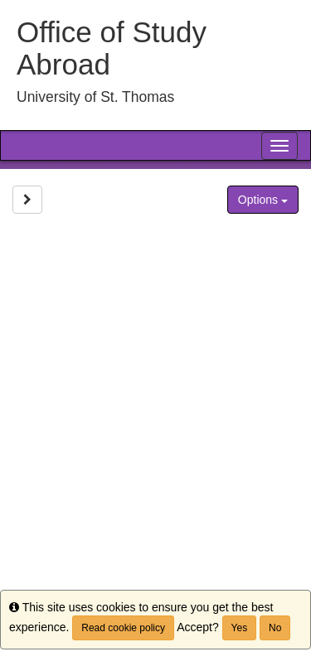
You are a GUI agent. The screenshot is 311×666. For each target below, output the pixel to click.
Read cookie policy (123, 628)
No (275, 628)
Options (263, 199)
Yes (239, 628)
